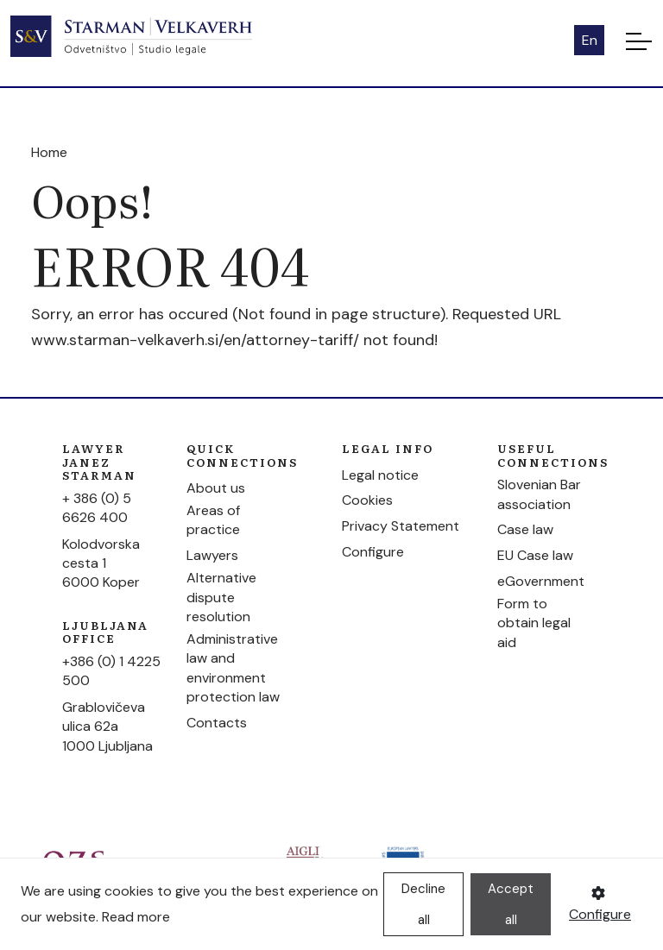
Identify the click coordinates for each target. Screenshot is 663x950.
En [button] (589, 40)
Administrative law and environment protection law (233, 668)
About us (215, 488)
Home (49, 152)
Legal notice (380, 475)
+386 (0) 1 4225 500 (111, 670)
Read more (136, 917)
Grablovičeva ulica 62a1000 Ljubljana (107, 726)
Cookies (367, 500)
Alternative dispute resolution (221, 597)
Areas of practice (213, 519)
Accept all (511, 904)
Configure (373, 552)
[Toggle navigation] (639, 40)
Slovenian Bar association (539, 494)
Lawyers (212, 555)
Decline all (423, 904)
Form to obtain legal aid (534, 623)
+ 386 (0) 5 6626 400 (96, 507)
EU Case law (535, 555)
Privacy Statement (400, 526)
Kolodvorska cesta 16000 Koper (101, 563)
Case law (525, 529)
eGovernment (540, 581)
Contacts (216, 723)
